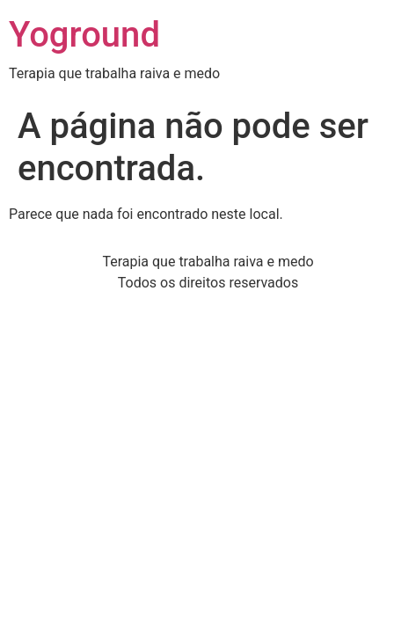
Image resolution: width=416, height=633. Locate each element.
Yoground (84, 34)
